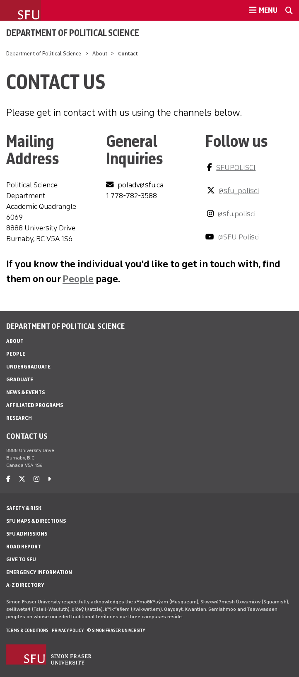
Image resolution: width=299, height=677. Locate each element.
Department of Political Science (72, 32)
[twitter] (22, 479)
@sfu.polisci (237, 213)
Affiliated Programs (34, 405)
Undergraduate (28, 366)
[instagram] (36, 479)
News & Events (25, 392)
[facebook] (8, 479)
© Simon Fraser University (116, 630)
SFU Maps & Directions (36, 520)
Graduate (19, 379)
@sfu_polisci (239, 190)
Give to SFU (21, 559)
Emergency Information (39, 572)
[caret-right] (49, 479)
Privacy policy (68, 630)
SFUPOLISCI (236, 167)
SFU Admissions (26, 533)
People (78, 279)
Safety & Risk (23, 508)
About (99, 53)
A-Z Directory (25, 584)
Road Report (23, 546)
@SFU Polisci (239, 237)
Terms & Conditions (27, 630)
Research (19, 417)
